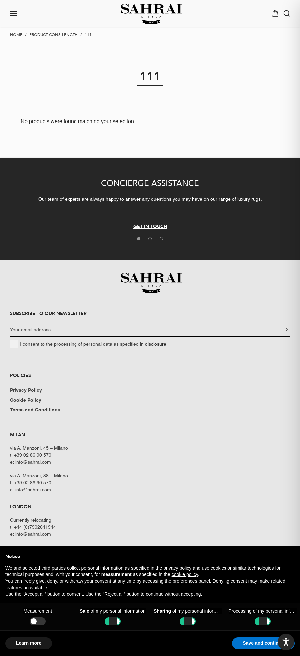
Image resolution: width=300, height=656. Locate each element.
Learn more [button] (28, 643)
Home (16, 34)
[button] (36, 13)
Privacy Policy (26, 390)
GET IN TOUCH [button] (150, 226)
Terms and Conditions (35, 410)
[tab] (138, 238)
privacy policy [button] (177, 568)
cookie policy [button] (185, 574)
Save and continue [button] (263, 643)
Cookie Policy (25, 400)
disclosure (155, 344)
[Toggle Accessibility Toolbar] (286, 642)
